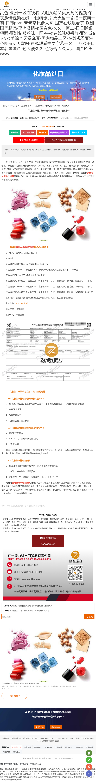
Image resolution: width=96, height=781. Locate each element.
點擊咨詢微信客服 (48, 538)
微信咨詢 (40, 97)
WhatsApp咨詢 (48, 544)
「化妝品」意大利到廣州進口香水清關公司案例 (30, 611)
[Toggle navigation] (90, 4)
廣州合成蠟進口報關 (8, 499)
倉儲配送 (42, 132)
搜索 (89, 617)
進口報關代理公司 (32, 118)
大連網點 (6, 752)
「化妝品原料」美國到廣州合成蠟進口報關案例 (20, 683)
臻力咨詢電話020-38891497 (64, 140)
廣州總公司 (16, 747)
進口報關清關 (28, 132)
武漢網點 (48, 747)
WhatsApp (56, 97)
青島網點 (79, 747)
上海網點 (58, 747)
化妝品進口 (24, 106)
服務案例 (13, 106)
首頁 (5, 106)
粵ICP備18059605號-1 (64, 758)
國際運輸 (14, 132)
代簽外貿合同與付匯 (59, 132)
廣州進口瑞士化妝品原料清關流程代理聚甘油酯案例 (31, 606)
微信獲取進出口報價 (29, 140)
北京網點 (16, 752)
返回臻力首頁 (14, 696)
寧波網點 (37, 747)
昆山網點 (68, 747)
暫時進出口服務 (78, 132)
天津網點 (89, 747)
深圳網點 (27, 747)
